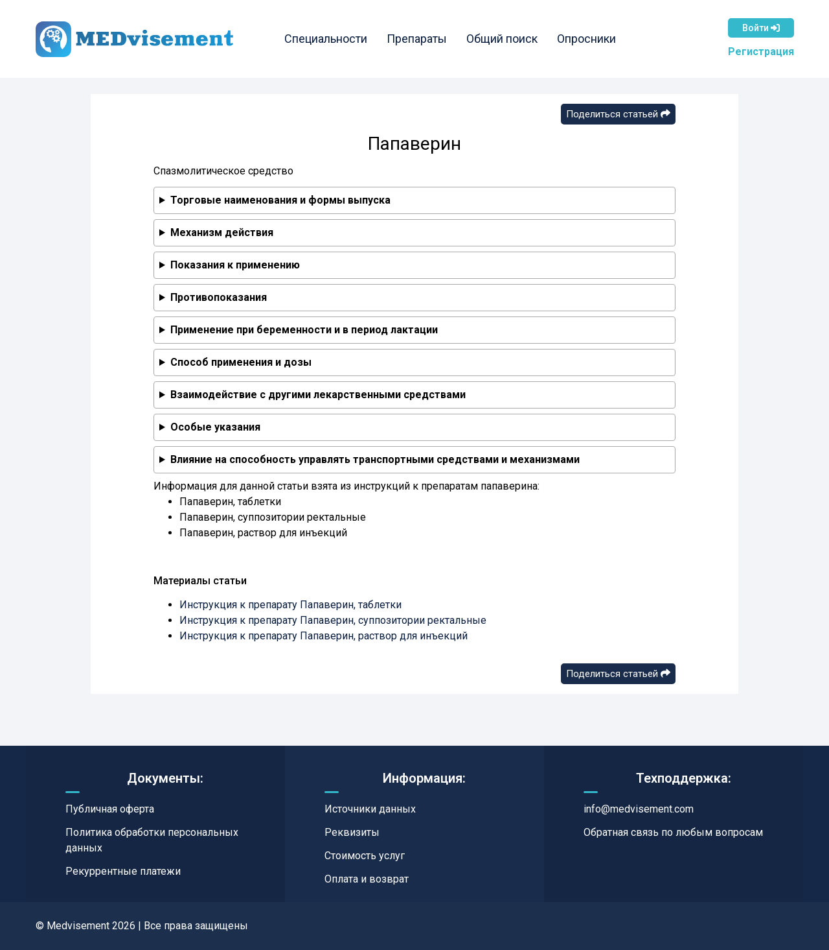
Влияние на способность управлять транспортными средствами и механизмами (375, 459)
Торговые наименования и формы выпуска (280, 200)
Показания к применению (235, 265)
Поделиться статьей (618, 114)
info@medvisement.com (639, 809)
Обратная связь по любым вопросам (673, 832)
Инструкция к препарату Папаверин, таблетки (290, 605)
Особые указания (215, 427)
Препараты (417, 38)
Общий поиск (502, 38)
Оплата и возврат (366, 879)
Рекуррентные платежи (123, 871)
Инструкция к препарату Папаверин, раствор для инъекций (323, 636)
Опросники (586, 38)
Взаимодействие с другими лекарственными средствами (318, 394)
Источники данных (370, 809)
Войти (761, 28)
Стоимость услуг (364, 855)
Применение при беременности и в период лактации (304, 330)
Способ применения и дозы (241, 362)
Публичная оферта (109, 809)
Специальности (325, 38)
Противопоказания (218, 297)
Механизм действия (221, 232)
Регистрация (761, 51)
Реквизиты (352, 832)
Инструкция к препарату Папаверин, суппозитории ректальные (332, 620)
